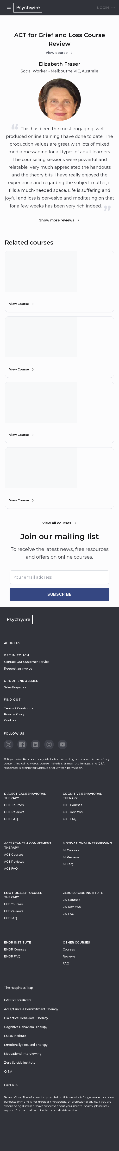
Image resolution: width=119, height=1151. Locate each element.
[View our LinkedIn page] (35, 744)
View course (59, 53)
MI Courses (71, 850)
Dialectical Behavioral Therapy (25, 796)
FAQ (66, 963)
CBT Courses (72, 805)
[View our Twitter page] (8, 744)
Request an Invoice (18, 668)
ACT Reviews (14, 861)
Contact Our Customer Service (27, 662)
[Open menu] (8, 7)
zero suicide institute (83, 893)
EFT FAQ (10, 918)
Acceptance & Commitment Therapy (27, 845)
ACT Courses (13, 854)
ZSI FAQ (69, 914)
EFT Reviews (13, 911)
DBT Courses (14, 805)
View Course (22, 304)
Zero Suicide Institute (20, 1062)
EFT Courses (13, 904)
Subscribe (59, 594)
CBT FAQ (69, 819)
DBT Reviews (14, 812)
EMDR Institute (17, 942)
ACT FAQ (11, 868)
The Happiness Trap (18, 987)
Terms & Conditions (18, 708)
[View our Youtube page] (62, 744)
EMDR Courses (15, 949)
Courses (69, 949)
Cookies (10, 720)
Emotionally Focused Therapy (23, 895)
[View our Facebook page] (22, 744)
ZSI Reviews (72, 907)
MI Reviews (71, 857)
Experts (11, 1085)
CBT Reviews (72, 812)
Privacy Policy (14, 714)
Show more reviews (59, 220)
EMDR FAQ (12, 956)
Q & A (8, 1071)
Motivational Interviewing (87, 843)
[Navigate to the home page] (27, 8)
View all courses (59, 523)
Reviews (69, 956)
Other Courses (76, 942)
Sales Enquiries (15, 687)
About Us (12, 643)
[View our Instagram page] (49, 744)
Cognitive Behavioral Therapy (82, 796)
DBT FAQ (11, 819)
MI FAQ (68, 864)
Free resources (17, 1000)
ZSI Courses (71, 900)
